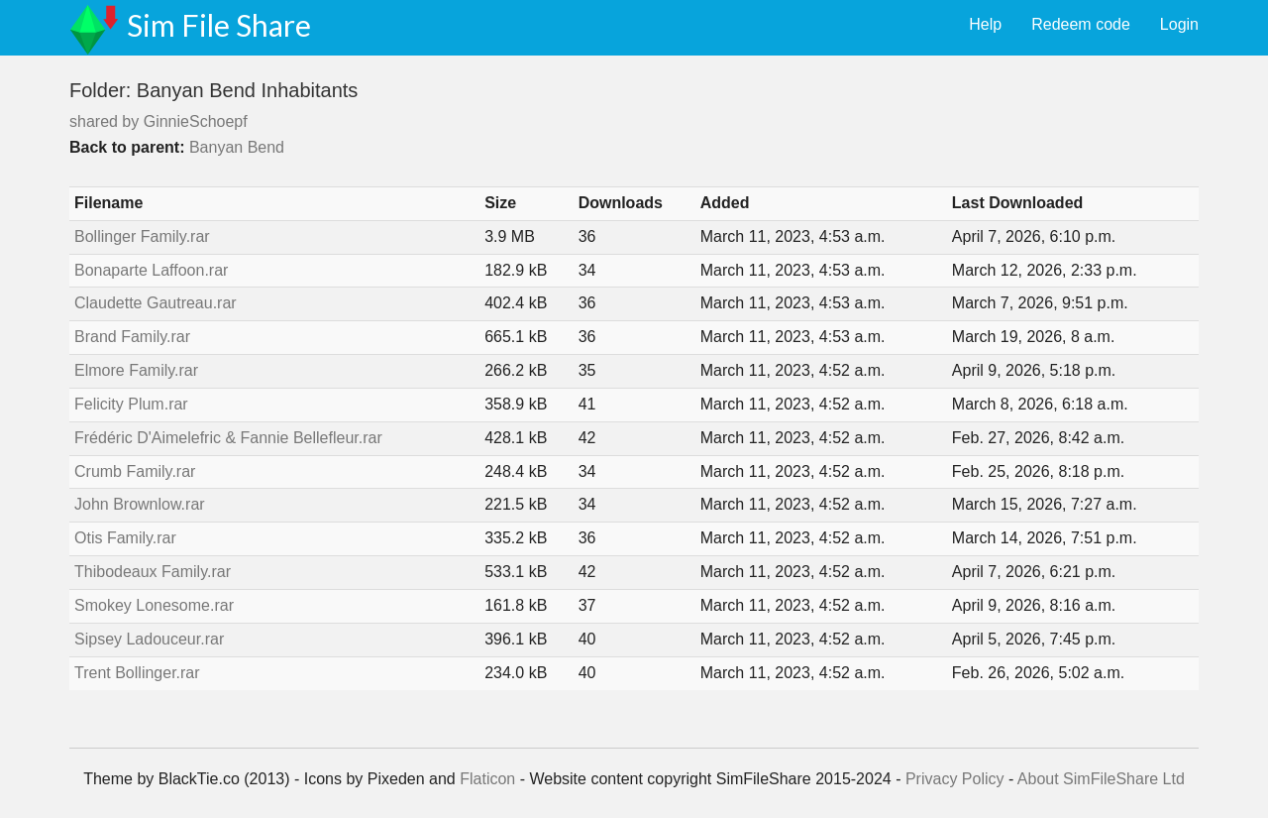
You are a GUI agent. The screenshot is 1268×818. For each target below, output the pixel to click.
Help (985, 24)
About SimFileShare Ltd (1101, 778)
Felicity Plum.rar (131, 404)
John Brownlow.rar (139, 504)
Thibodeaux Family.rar (152, 571)
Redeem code (1080, 24)
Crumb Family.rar (134, 471)
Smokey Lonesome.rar (154, 605)
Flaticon (487, 778)
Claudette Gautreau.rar (155, 302)
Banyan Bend (236, 147)
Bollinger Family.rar (142, 236)
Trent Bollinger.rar (137, 672)
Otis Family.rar (125, 537)
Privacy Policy (954, 778)
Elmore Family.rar (136, 370)
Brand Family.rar (132, 336)
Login (1179, 24)
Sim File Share (219, 25)
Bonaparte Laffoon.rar (151, 270)
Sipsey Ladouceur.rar (149, 639)
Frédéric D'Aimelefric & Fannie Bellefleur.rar (228, 437)
